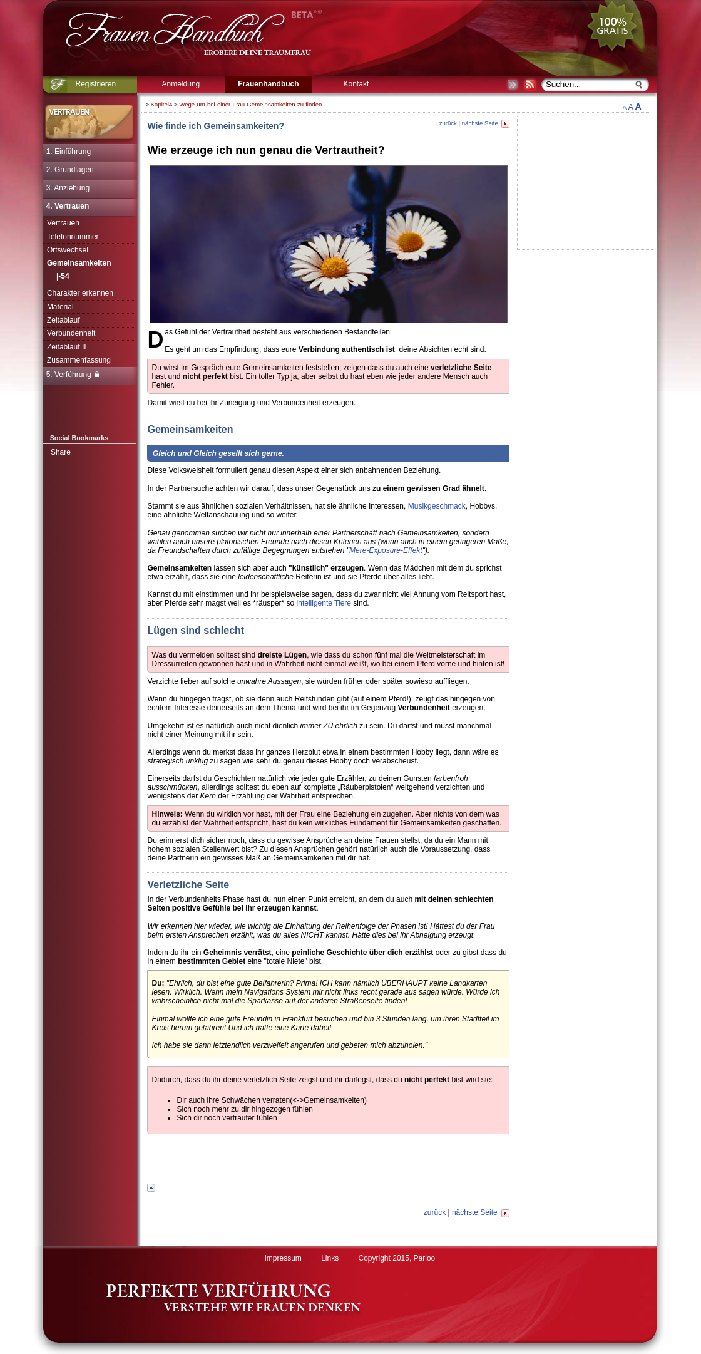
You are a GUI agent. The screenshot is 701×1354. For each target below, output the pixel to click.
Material (60, 306)
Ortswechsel (67, 249)
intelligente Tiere (324, 603)
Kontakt (356, 84)
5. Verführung (72, 374)
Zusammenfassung (79, 360)
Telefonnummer (73, 236)
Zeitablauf (63, 320)
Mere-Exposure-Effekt (385, 550)
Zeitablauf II (66, 347)
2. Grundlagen (70, 169)
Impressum (282, 1258)
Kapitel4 (162, 104)
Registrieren (96, 84)
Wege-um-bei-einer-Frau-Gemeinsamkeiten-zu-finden (250, 104)
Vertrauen (63, 223)
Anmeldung (181, 84)
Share (61, 452)
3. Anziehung (68, 187)
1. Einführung (68, 151)
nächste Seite (485, 123)
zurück (448, 123)
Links (330, 1258)
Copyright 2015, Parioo (397, 1258)
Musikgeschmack (437, 506)
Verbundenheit (71, 333)
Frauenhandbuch (268, 84)
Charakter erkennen (80, 293)
